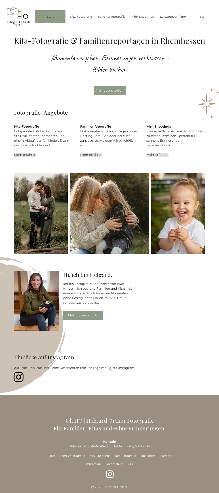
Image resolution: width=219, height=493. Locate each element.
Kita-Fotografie (125, 455)
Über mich (148, 455)
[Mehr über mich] (83, 315)
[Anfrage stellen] (110, 90)
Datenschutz (114, 464)
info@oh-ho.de (138, 446)
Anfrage (165, 455)
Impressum (93, 464)
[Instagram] (18, 377)
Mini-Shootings (100, 455)
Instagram (126, 368)
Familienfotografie (72, 455)
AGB (131, 464)
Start (51, 455)
